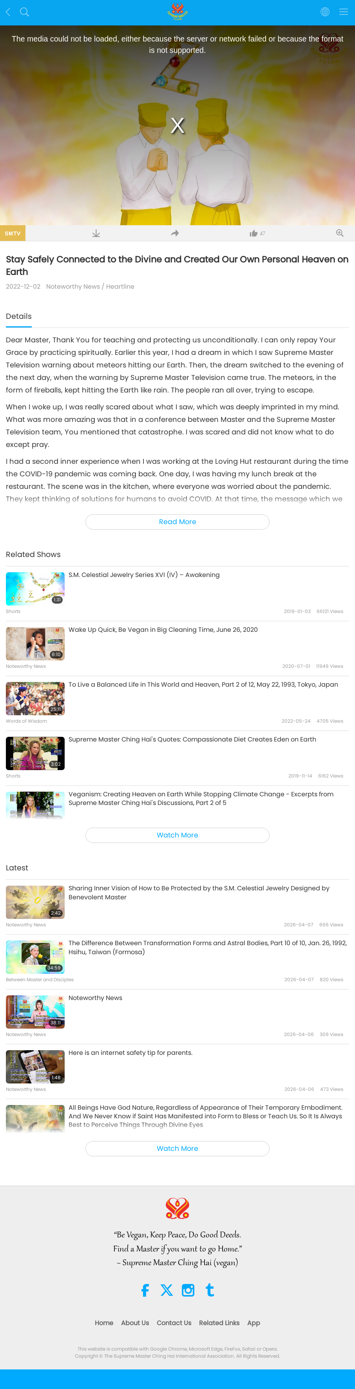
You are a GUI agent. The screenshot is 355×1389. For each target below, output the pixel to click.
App (253, 1323)
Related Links (219, 1323)
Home (104, 1323)
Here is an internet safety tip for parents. (130, 1053)
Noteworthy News (73, 286)
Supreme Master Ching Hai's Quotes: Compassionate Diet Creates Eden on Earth (192, 739)
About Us (135, 1323)
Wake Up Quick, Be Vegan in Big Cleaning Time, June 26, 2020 (163, 630)
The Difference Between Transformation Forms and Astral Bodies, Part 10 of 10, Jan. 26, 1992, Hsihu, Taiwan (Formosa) (208, 947)
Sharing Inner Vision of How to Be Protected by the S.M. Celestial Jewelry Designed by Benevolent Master (199, 892)
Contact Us (174, 1323)
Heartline (120, 286)
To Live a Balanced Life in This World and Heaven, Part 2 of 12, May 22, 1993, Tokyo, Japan (203, 684)
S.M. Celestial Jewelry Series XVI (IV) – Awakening (144, 575)
